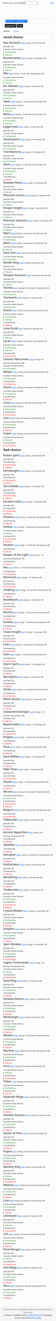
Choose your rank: (10, 3)
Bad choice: (12, 450)
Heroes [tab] (6, 31)
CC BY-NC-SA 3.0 (34, 1315)
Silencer (8, 55)
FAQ (52, 3)
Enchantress (10, 52)
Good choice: (13, 37)
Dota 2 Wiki (36, 1318)
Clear (20, 26)
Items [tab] (16, 31)
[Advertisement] (28, 11)
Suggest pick (10, 26)
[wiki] (23, 43)
